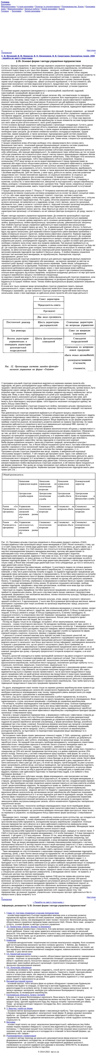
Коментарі (11, 940)
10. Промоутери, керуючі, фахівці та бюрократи (28, 927)
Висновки (10, 1022)
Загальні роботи (31, 9)
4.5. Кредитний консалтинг (18, 954)
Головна (5, 11)
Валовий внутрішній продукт (19, 981)
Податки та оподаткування (47, 7)
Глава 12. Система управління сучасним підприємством (32, 913)
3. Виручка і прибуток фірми (19, 1008)
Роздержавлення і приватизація (21, 1036)
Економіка (5, 4)
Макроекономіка (15, 9)
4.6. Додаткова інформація (18, 968)
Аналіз (62, 9)
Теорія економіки (49, 9)
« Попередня (6, 51)
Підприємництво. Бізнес (73, 7)
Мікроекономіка (8, 7)
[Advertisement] (48, 30)
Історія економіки (25, 7)
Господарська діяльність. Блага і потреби (25, 995)
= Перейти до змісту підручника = (48, 902)
